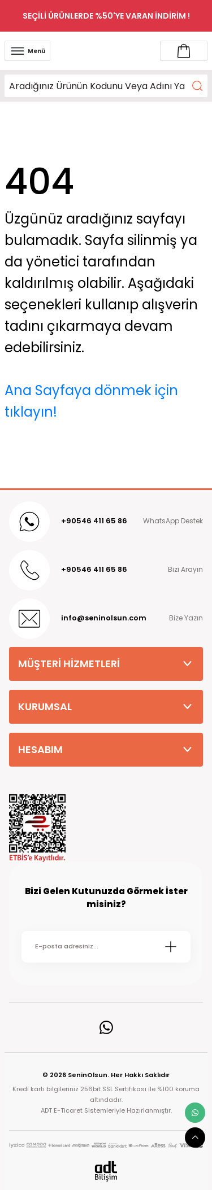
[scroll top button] (195, 1137)
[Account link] (183, 51)
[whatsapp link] (195, 1112)
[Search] (106, 86)
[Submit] (171, 947)
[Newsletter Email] (106, 947)
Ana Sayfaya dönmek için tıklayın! (91, 401)
